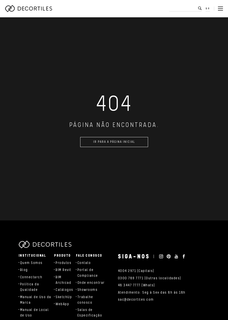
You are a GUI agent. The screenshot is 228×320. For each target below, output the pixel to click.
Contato (84, 263)
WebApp (62, 304)
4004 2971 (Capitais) (136, 271)
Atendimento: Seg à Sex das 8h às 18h (152, 293)
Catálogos (64, 290)
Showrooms (87, 290)
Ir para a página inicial (114, 143)
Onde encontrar (91, 283)
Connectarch (31, 277)
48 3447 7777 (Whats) (136, 285)
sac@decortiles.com (136, 300)
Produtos (63, 263)
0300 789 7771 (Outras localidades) (149, 278)
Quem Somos (31, 263)
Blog (24, 270)
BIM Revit (63, 270)
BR (208, 8)
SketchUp (64, 297)
